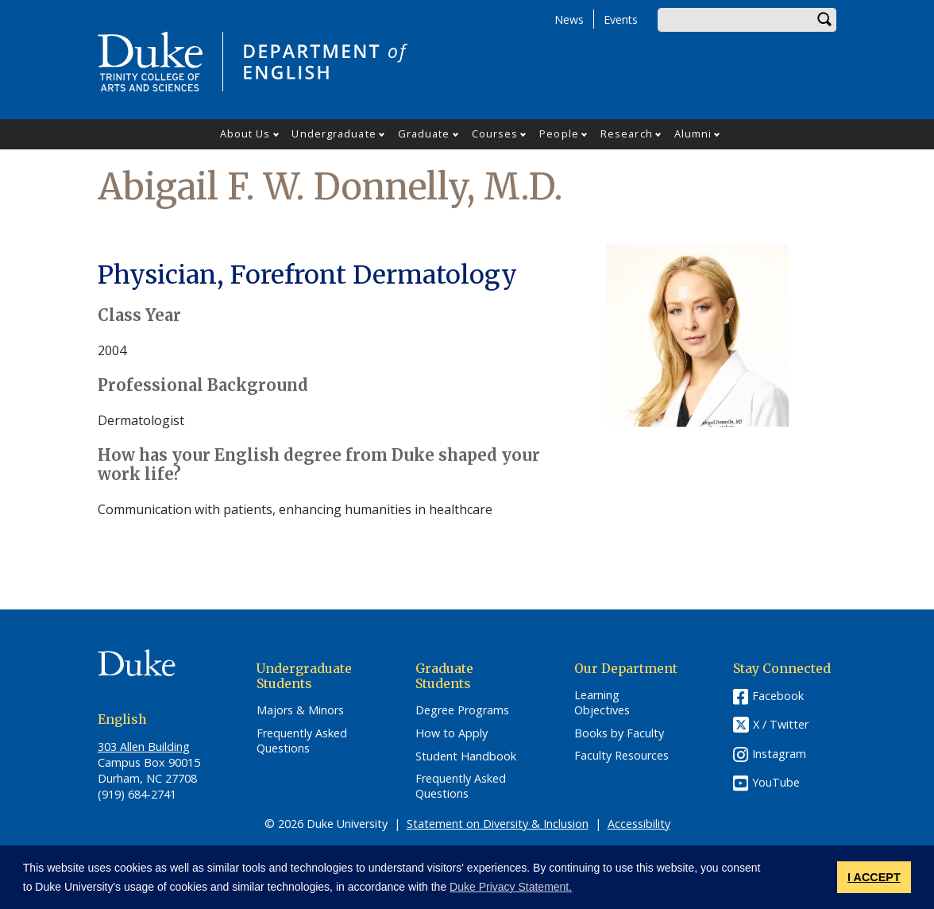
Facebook (778, 695)
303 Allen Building (144, 746)
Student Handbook (465, 756)
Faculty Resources (621, 755)
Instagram (779, 753)
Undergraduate (333, 133)
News (569, 19)
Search (824, 20)
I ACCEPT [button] (874, 877)
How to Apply (451, 733)
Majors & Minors (300, 710)
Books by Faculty (619, 733)
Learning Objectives (602, 703)
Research (626, 133)
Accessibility (639, 823)
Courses (495, 133)
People (559, 133)
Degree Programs (462, 710)
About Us (245, 133)
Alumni (693, 133)
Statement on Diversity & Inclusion (498, 823)
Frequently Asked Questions (302, 741)
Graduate (424, 133)
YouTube (776, 782)
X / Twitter (781, 724)
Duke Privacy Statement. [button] (511, 886)
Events (621, 19)
